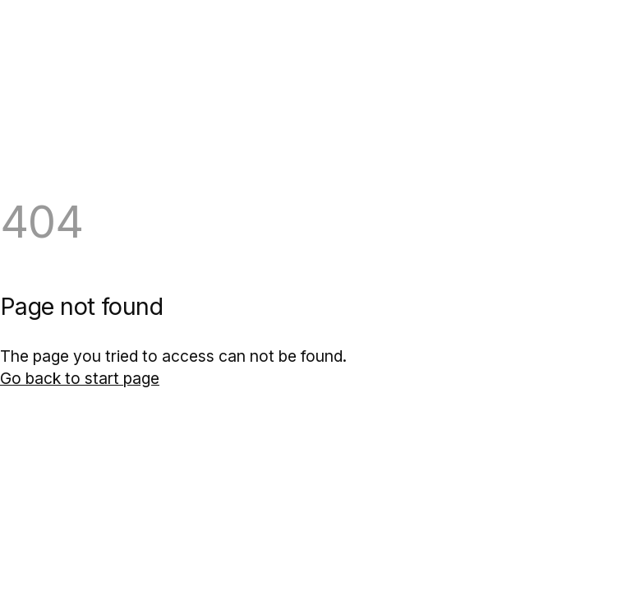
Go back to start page (79, 378)
